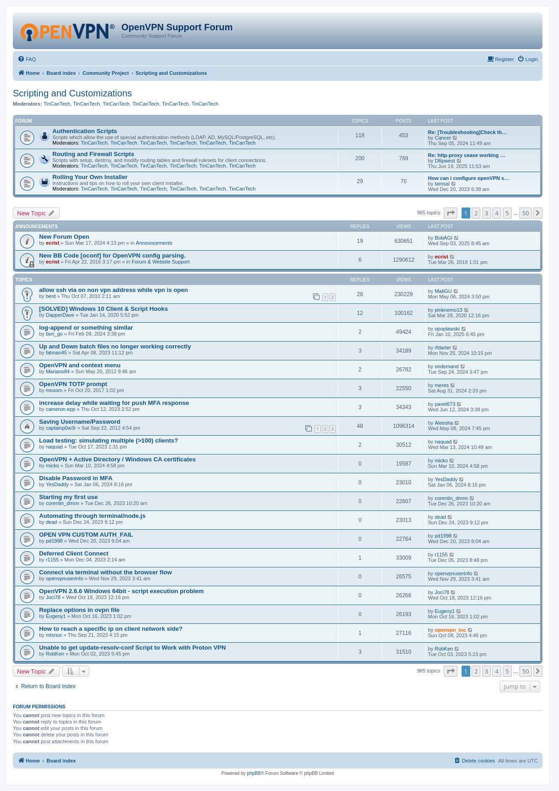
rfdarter (443, 347)
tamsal (442, 183)
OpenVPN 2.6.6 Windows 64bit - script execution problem (121, 591)
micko (52, 465)
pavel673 (445, 404)
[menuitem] (26, 59)
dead (51, 522)
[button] (450, 213)
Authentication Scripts (84, 131)
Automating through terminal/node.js (92, 515)
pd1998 (54, 541)
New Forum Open (64, 236)
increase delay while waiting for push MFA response (114, 402)
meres (442, 385)
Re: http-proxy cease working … (466, 155)
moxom (54, 390)
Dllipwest (445, 160)
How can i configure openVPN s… (468, 178)
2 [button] (476, 213)
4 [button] (496, 213)
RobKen (55, 653)
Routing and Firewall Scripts (93, 154)
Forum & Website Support (160, 261)
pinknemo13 (448, 310)
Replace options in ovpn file (79, 609)
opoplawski (447, 328)
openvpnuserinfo (64, 578)
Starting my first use (68, 497)
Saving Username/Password (79, 421)
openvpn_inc (450, 630)
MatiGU (443, 291)
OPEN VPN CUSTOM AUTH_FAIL (86, 534)
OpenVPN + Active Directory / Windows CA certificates (117, 459)
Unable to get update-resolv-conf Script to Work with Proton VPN (132, 647)
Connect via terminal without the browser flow (105, 572)
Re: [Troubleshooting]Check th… (467, 132)
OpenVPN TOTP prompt (73, 384)
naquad (54, 446)
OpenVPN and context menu (79, 365)
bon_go (54, 334)
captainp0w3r (61, 428)
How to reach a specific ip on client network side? (111, 628)
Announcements (154, 243)
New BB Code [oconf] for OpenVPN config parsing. (112, 255)
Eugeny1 (56, 616)
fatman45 (56, 352)
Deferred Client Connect (73, 553)
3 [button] (486, 213)
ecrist (52, 243)
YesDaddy (57, 484)
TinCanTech (57, 104)
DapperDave (60, 315)
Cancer (443, 137)
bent (51, 296)
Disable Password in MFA (76, 478)
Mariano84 (58, 371)
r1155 (52, 559)
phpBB (254, 773)
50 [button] (525, 213)
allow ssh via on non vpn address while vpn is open (113, 289)
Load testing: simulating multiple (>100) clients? (108, 440)
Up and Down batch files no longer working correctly (115, 346)
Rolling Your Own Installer (90, 177)
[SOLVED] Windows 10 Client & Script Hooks (103, 308)
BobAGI (444, 238)
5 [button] (507, 213)
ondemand (447, 366)
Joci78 (53, 597)
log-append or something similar (86, 327)
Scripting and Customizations (72, 93)
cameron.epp (60, 409)
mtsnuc (54, 635)
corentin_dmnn (63, 503)
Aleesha (444, 423)
